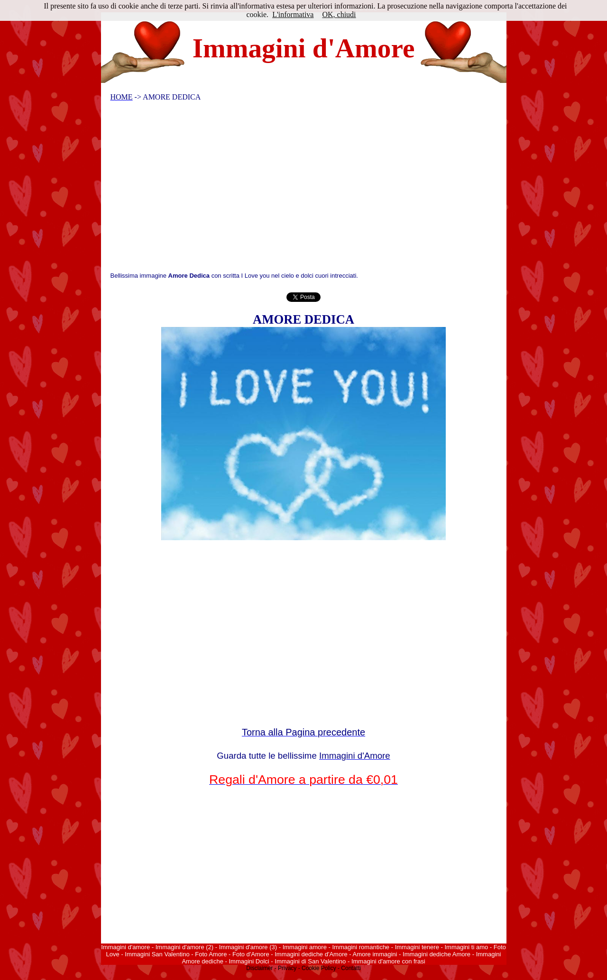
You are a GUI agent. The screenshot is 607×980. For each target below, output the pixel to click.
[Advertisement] (297, 189)
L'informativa (292, 14)
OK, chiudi (339, 14)
